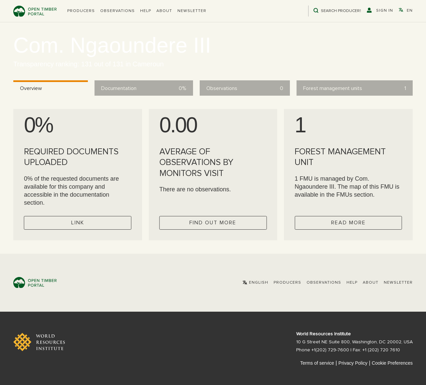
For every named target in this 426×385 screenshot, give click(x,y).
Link (77, 222)
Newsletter (191, 11)
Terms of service (317, 363)
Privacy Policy (352, 363)
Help (145, 11)
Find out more (212, 222)
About (164, 11)
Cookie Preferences (392, 363)
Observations (117, 11)
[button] (81, 11)
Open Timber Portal (35, 11)
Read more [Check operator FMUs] (348, 222)
